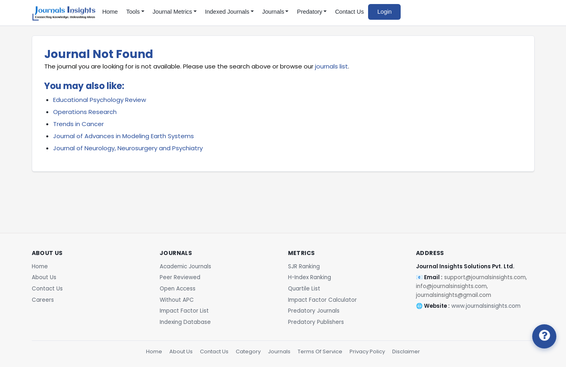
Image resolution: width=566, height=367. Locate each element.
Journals (279, 351)
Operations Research (85, 112)
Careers (43, 300)
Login (384, 11)
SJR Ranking (304, 266)
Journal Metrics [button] (172, 11)
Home (110, 11)
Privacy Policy (367, 351)
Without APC (177, 300)
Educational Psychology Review (99, 99)
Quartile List (304, 288)
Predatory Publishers (316, 322)
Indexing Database (185, 322)
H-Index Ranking (309, 277)
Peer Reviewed (180, 277)
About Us (44, 277)
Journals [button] (273, 11)
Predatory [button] (309, 11)
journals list (331, 66)
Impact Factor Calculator (322, 300)
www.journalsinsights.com (486, 306)
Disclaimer (406, 351)
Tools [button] (133, 11)
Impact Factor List (184, 311)
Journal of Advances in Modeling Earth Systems (123, 136)
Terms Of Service (320, 351)
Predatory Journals (314, 311)
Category (248, 351)
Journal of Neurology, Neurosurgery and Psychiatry (128, 148)
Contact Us (349, 11)
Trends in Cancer (78, 124)
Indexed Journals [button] (227, 11)
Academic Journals (185, 266)
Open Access (178, 288)
